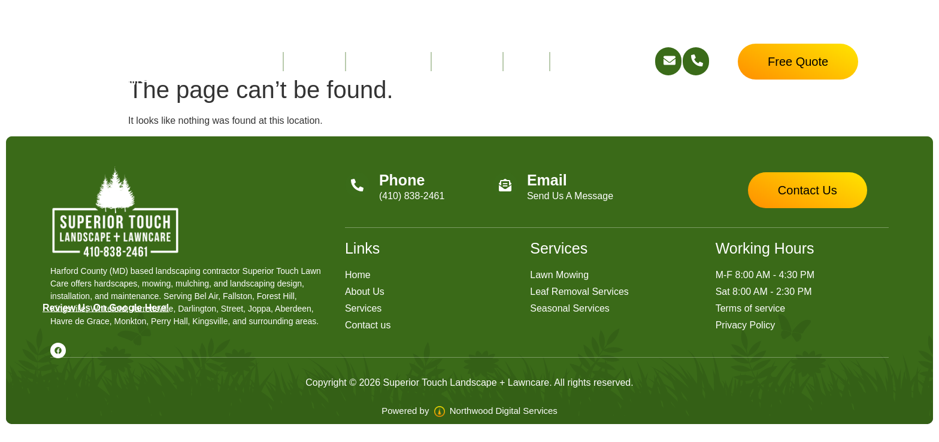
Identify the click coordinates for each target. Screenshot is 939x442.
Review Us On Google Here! (106, 308)
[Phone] (357, 184)
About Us (314, 61)
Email (547, 180)
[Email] (505, 184)
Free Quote (586, 61)
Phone (402, 180)
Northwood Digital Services (496, 411)
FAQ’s (526, 61)
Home (260, 61)
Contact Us (467, 61)
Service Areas (388, 61)
